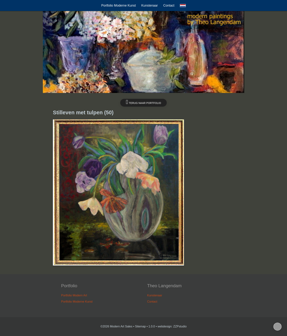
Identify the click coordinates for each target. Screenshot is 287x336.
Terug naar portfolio (143, 102)
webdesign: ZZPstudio (172, 326)
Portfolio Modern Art (74, 295)
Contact (168, 5)
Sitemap (140, 326)
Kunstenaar (149, 5)
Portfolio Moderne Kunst (118, 5)
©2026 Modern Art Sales (116, 326)
